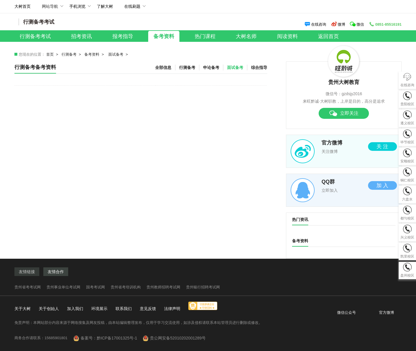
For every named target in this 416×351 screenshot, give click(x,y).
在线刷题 (132, 8)
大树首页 (22, 6)
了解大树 (105, 6)
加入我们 (75, 308)
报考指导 (122, 36)
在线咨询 (315, 24)
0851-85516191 (385, 24)
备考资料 (163, 36)
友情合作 (56, 271)
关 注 (382, 146)
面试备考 (115, 54)
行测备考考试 (35, 36)
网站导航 (50, 8)
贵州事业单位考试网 (63, 287)
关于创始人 (49, 308)
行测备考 (69, 54)
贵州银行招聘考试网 (203, 287)
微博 (338, 24)
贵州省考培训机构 (126, 287)
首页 (50, 54)
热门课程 (205, 36)
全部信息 (163, 67)
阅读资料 (287, 36)
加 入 (382, 185)
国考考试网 (95, 287)
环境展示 (99, 308)
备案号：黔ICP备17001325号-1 (111, 338)
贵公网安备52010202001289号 (178, 338)
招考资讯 (81, 36)
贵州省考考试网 (27, 287)
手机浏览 (77, 8)
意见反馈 (148, 308)
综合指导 (259, 67)
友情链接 (27, 271)
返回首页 (328, 36)
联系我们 (124, 308)
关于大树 (22, 308)
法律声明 (172, 308)
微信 (357, 24)
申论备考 (211, 67)
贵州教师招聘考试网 (163, 287)
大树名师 (246, 36)
